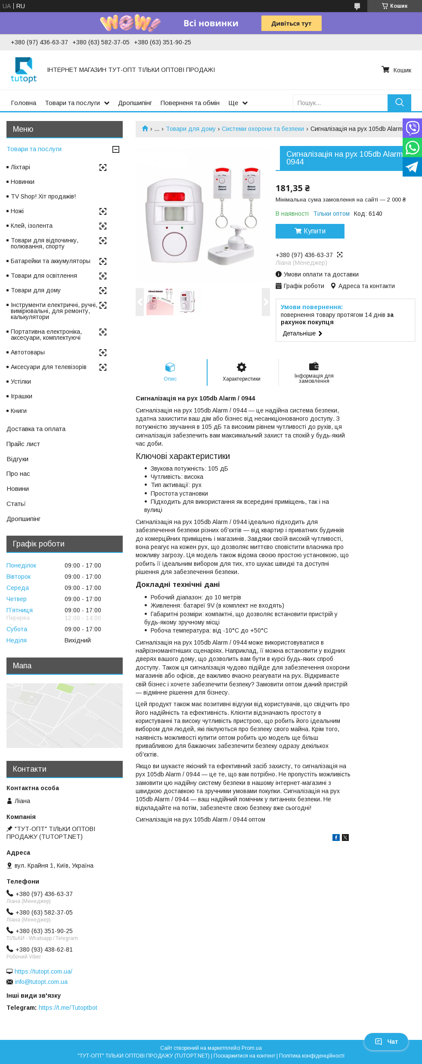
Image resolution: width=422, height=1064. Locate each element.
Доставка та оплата (35, 428)
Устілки (21, 381)
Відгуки (17, 458)
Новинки (22, 181)
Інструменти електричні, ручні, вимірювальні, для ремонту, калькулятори (54, 310)
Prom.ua (252, 1048)
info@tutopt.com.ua (41, 981)
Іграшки (21, 396)
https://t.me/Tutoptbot (68, 1007)
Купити (315, 231)
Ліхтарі (20, 167)
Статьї (16, 503)
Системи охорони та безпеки (263, 128)
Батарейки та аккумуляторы (50, 260)
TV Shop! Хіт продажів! (43, 196)
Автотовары (28, 352)
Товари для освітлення (44, 275)
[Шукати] (399, 102)
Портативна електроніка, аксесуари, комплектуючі (46, 334)
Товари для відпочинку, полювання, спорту (44, 243)
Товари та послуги (72, 102)
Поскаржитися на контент (244, 1056)
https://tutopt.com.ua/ (43, 971)
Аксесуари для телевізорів (49, 366)
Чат (386, 1041)
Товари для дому (191, 128)
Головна (23, 102)
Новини (17, 488)
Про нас (18, 473)
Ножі (17, 211)
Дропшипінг (135, 102)
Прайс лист (23, 443)
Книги (19, 410)
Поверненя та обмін (190, 102)
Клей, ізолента (32, 225)
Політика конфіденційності (311, 1056)
